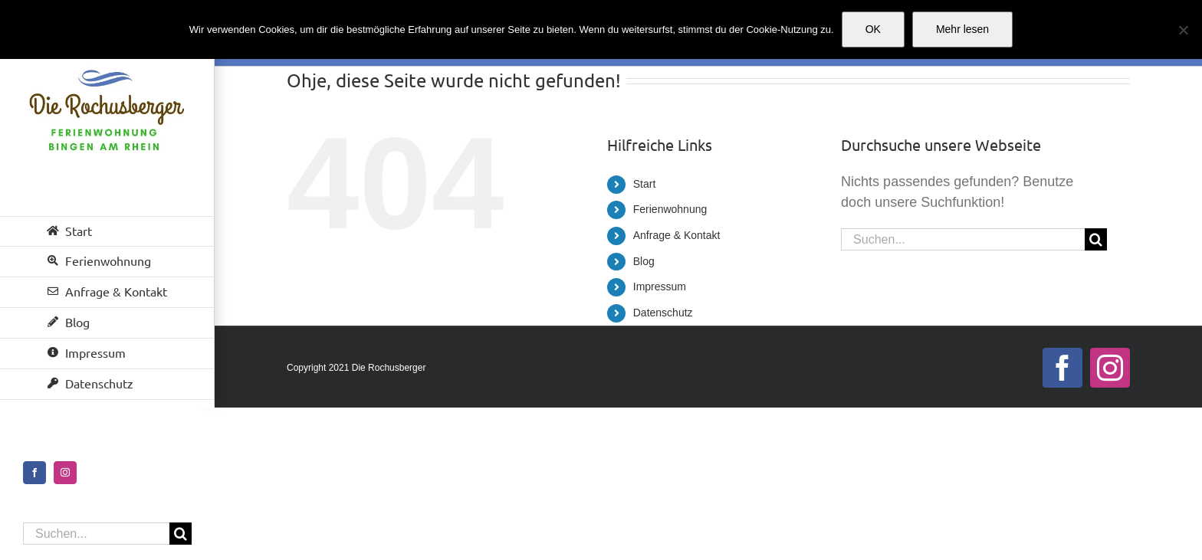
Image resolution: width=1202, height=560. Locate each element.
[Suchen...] (96, 533)
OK (873, 29)
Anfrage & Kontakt (677, 235)
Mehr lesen (962, 29)
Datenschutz (663, 312)
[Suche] (180, 533)
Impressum (659, 286)
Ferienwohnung (670, 209)
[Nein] (1183, 30)
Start (644, 184)
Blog (644, 261)
